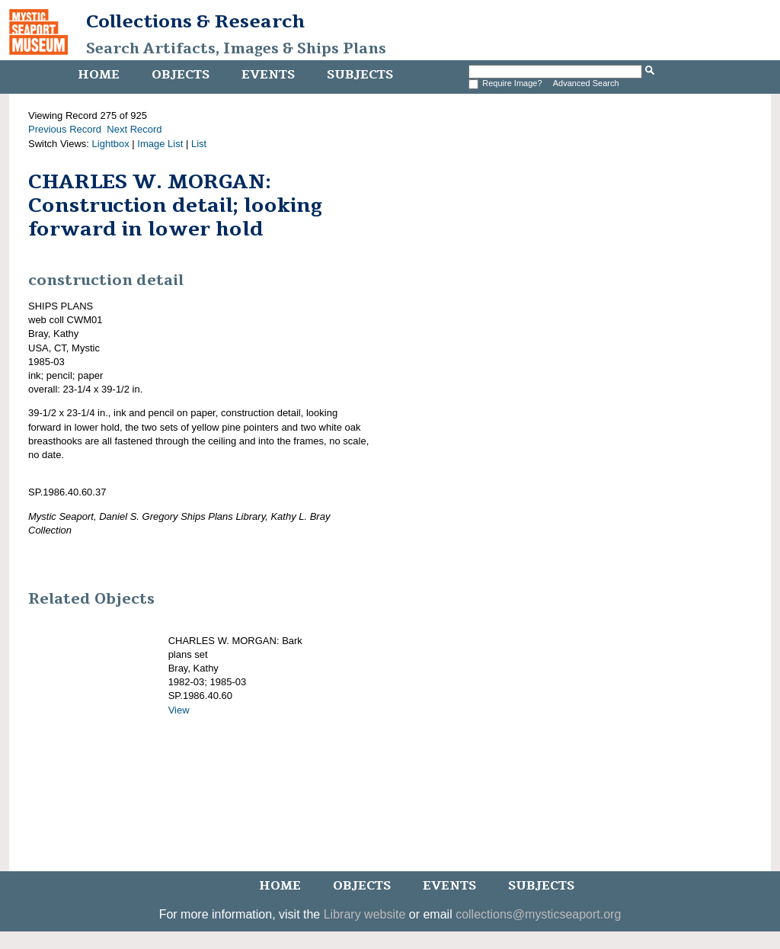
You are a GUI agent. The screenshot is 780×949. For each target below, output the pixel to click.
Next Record (134, 129)
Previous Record (64, 129)
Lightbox (110, 143)
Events (268, 74)
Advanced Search (586, 83)
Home (99, 74)
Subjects (360, 74)
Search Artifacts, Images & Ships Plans (236, 49)
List (198, 143)
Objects (180, 74)
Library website (365, 914)
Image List (160, 143)
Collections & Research (195, 21)
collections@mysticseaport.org (538, 914)
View (179, 710)
